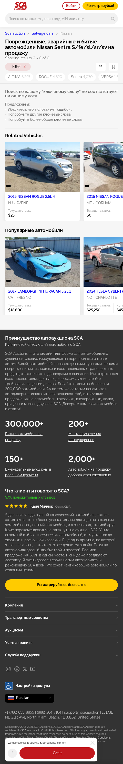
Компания (61, 605)
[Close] (92, 743)
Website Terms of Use (57, 737)
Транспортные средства (61, 618)
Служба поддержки (61, 655)
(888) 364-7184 (49, 712)
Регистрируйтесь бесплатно (61, 585)
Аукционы (61, 630)
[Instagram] (8, 669)
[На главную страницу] (20, 6)
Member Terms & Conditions (93, 737)
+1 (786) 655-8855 (19, 712)
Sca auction (15, 33)
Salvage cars (43, 33)
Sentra (82, 77)
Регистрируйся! (100, 6)
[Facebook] (17, 669)
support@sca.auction (81, 712)
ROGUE (50, 77)
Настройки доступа (27, 686)
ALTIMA (19, 77)
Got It (57, 753)
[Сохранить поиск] (113, 67)
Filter (19, 66)
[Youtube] (33, 669)
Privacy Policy (35, 737)
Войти (71, 6)
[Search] (113, 18)
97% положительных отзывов (30, 497)
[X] (25, 669)
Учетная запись (61, 643)
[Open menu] (7, 5)
